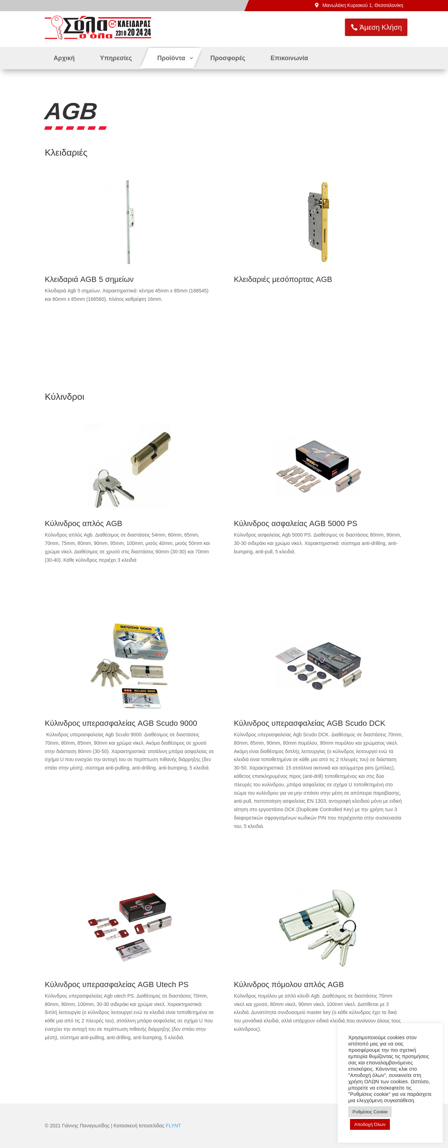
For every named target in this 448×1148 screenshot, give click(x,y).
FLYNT (173, 1125)
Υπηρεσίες (116, 58)
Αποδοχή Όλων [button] (370, 1124)
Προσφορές (227, 58)
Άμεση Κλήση (408, 27)
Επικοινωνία (289, 58)
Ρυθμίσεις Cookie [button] (369, 1111)
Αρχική (64, 58)
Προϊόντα (171, 58)
